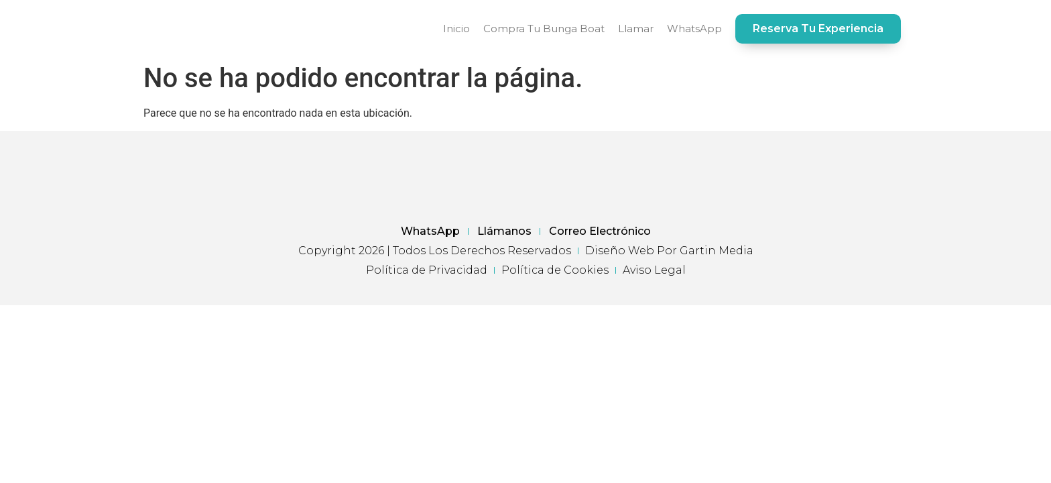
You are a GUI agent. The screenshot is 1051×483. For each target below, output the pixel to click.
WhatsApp (694, 28)
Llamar (636, 28)
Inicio (456, 28)
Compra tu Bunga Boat (544, 28)
